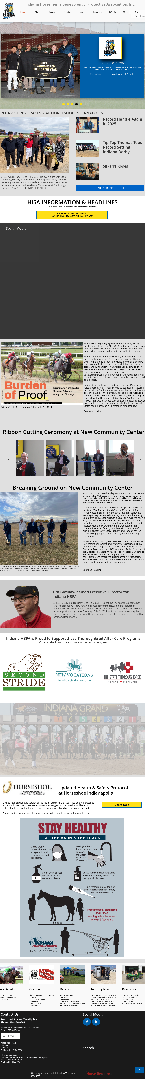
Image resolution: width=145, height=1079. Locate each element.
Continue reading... (94, 411)
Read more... (70, 616)
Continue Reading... (93, 569)
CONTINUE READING (36, 187)
